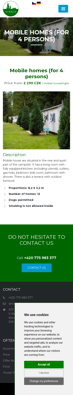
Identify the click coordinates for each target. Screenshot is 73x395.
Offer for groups (14, 360)
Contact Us (36, 267)
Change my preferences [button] (44, 381)
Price (6, 354)
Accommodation (14, 348)
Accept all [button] (44, 364)
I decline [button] (44, 372)
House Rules (11, 372)
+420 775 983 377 (20, 297)
